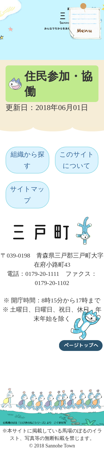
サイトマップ (27, 194)
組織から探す (27, 160)
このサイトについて (76, 160)
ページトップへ (81, 329)
